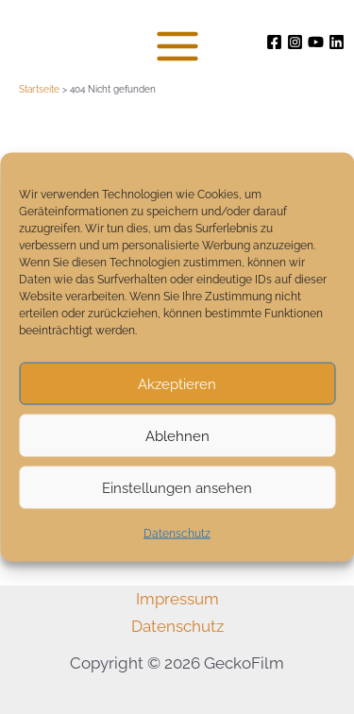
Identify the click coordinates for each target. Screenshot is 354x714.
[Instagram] (295, 42)
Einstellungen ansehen (177, 487)
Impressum (177, 598)
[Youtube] (316, 42)
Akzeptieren (177, 383)
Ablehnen (177, 435)
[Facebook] (274, 42)
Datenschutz (177, 533)
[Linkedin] (337, 42)
